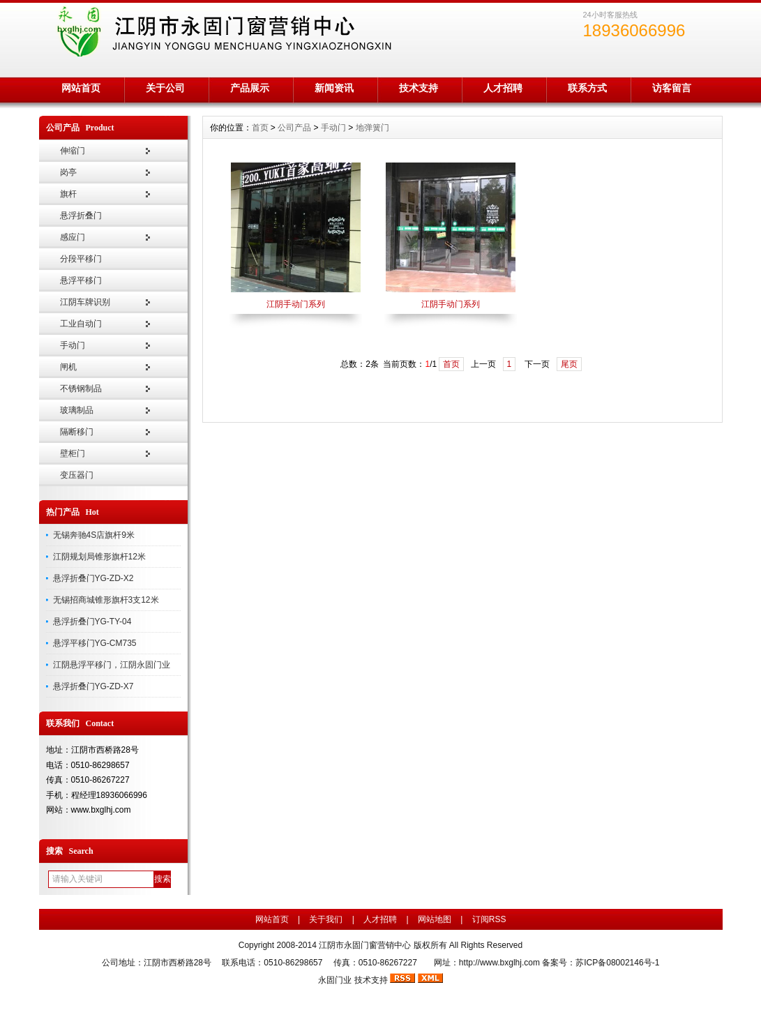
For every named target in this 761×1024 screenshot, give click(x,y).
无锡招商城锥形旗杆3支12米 (106, 600)
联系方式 (587, 87)
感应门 (72, 237)
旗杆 (68, 194)
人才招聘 (502, 87)
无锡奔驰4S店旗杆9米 (94, 535)
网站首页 (80, 87)
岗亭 (68, 172)
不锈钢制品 (81, 388)
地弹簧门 (372, 128)
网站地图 (434, 919)
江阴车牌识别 (85, 302)
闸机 (68, 367)
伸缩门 (72, 151)
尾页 (569, 364)
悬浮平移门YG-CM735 (95, 643)
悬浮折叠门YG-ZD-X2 (93, 578)
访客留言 (671, 87)
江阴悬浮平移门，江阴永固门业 (111, 665)
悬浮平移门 (81, 280)
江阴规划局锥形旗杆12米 (99, 557)
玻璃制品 (76, 410)
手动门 (72, 345)
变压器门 (76, 475)
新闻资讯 (334, 87)
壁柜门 (72, 453)
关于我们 (325, 919)
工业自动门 (81, 324)
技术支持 (418, 87)
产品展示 (249, 87)
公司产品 (294, 128)
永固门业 (335, 980)
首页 (260, 128)
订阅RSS (489, 919)
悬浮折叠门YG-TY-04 (92, 621)
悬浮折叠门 (81, 215)
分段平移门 (81, 259)
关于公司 (165, 87)
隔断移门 (76, 432)
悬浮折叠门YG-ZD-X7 (93, 686)
